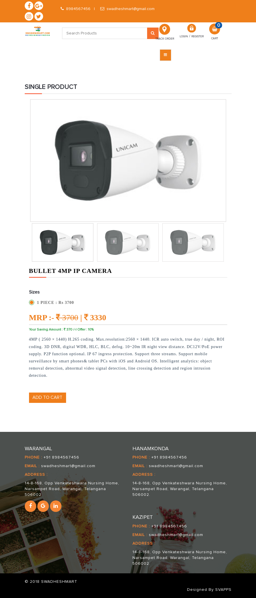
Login (184, 36)
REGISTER (197, 36)
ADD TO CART (47, 397)
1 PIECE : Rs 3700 (55, 302)
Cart (214, 38)
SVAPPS (223, 590)
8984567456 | (78, 9)
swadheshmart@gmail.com (127, 9)
